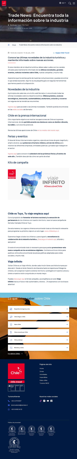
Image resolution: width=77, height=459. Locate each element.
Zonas (42, 371)
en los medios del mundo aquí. (48, 130)
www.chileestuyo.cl (52, 231)
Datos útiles (43, 380)
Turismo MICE (44, 383)
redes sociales (18, 109)
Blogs (14, 45)
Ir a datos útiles (15, 354)
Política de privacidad (14, 422)
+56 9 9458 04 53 (16, 409)
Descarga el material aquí (47, 239)
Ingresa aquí (12, 107)
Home (42, 368)
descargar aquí (19, 279)
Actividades (43, 374)
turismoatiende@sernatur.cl (19, 405)
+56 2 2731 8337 (16, 401)
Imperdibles (43, 377)
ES (61, 3)
